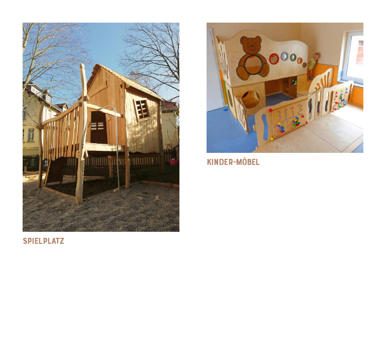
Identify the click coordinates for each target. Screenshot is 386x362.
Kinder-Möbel (233, 161)
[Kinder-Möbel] (285, 30)
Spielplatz (43, 240)
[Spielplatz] (101, 30)
